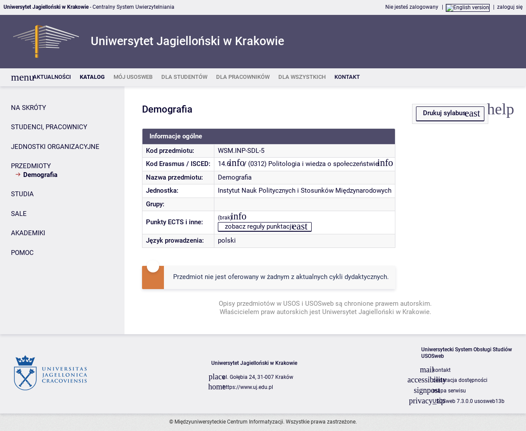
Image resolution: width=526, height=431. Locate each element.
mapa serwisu (449, 391)
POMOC (22, 253)
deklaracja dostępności (460, 380)
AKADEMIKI (28, 233)
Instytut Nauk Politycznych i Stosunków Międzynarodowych (304, 190)
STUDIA (22, 194)
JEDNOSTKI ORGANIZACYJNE (55, 147)
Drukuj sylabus (444, 113)
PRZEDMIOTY (31, 166)
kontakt (442, 370)
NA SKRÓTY (28, 108)
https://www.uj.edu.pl (248, 387)
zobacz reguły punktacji (259, 226)
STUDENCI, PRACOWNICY (49, 127)
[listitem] (51, 77)
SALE (19, 214)
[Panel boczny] (62, 210)
